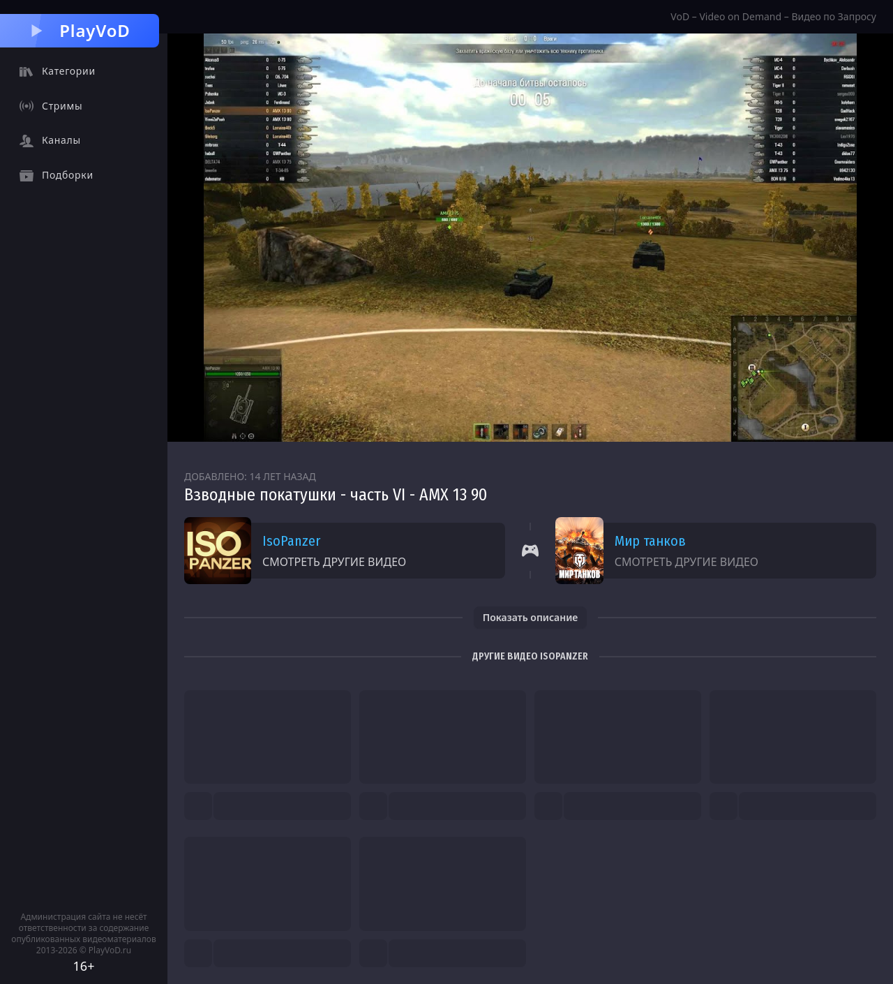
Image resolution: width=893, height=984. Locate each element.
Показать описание (530, 617)
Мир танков (650, 540)
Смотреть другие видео (334, 561)
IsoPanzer (291, 540)
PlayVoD (79, 30)
